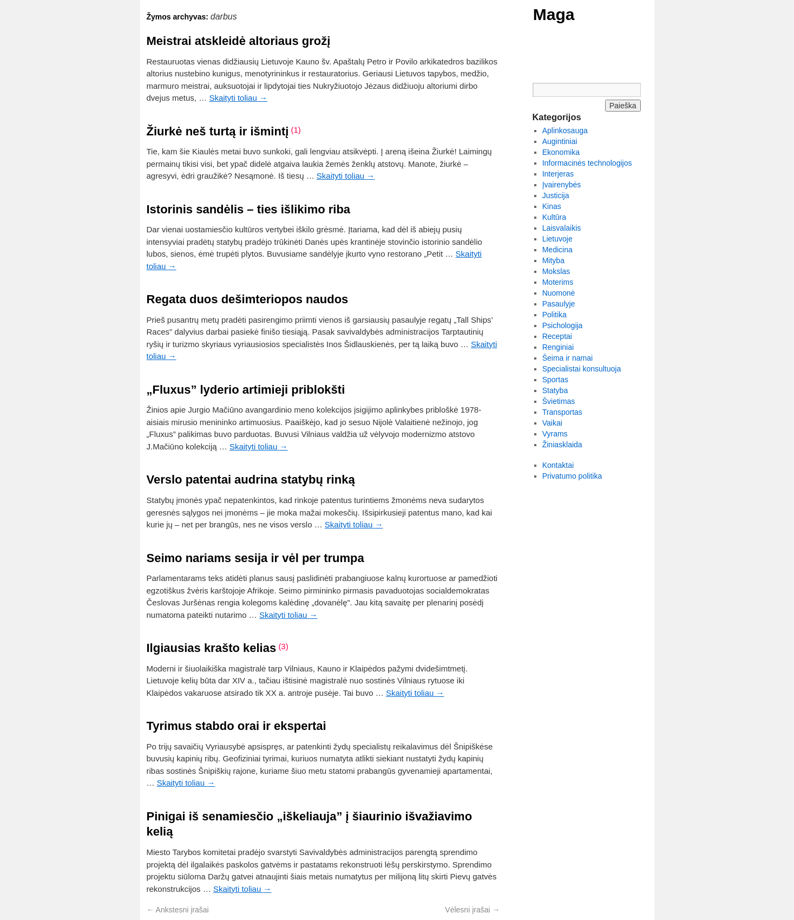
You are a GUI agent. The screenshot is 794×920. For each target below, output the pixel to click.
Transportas (562, 412)
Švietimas (558, 401)
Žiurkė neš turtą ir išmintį (218, 131)
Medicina (557, 249)
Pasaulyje (558, 303)
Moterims (558, 282)
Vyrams (555, 433)
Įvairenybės (561, 184)
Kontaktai (558, 465)
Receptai (557, 336)
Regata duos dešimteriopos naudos (248, 299)
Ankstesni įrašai (178, 909)
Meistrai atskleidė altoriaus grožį (239, 41)
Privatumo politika (572, 476)
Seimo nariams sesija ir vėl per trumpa (255, 558)
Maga (554, 14)
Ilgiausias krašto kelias (212, 648)
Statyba (555, 390)
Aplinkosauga (565, 130)
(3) (283, 646)
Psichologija (562, 325)
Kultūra (554, 217)
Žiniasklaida (562, 444)
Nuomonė (558, 293)
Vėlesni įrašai (472, 909)
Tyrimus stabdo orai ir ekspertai (236, 726)
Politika (554, 314)
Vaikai (552, 423)
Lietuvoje (557, 238)
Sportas (555, 379)
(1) (296, 129)
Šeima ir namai (567, 358)
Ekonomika (561, 152)
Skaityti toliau (238, 97)
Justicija (555, 195)
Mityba (553, 260)
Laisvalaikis (561, 228)
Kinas (551, 206)
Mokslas (556, 271)
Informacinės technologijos (587, 163)
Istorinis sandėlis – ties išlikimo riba (249, 209)
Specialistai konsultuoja (581, 368)
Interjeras (558, 173)
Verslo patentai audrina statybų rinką (251, 479)
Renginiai (558, 347)
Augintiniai (560, 141)
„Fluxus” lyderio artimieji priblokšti (246, 389)
